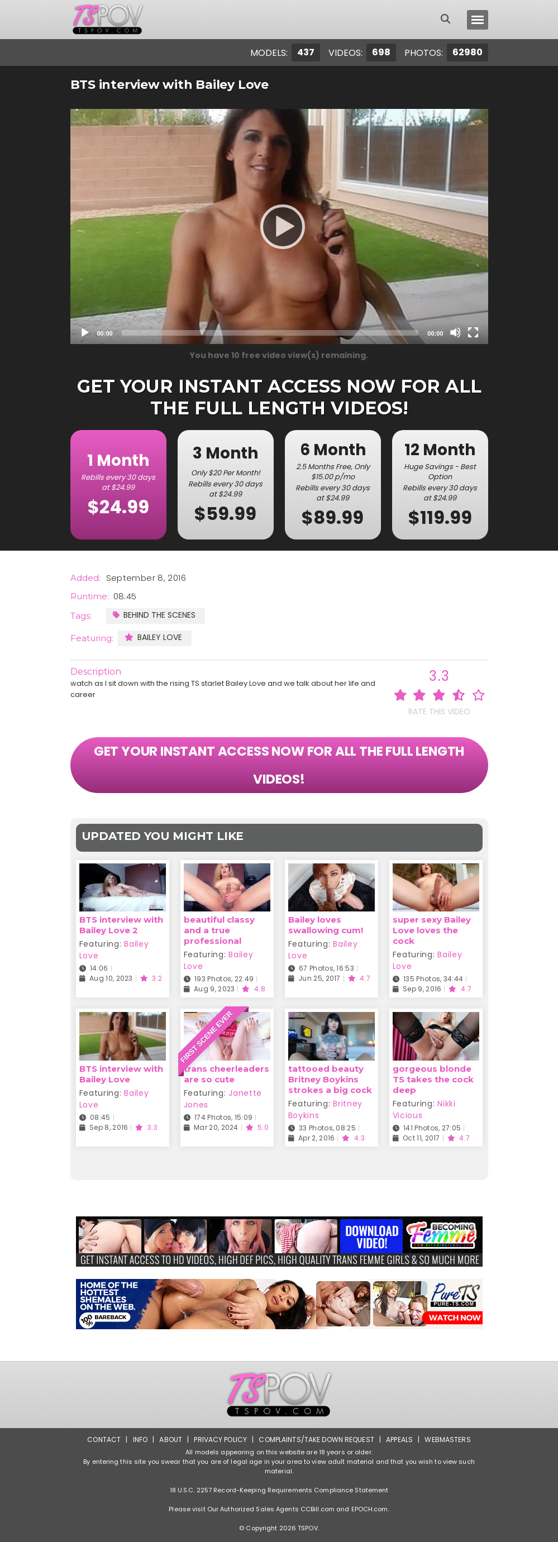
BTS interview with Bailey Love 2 (121, 924)
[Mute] (455, 332)
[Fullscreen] (473, 332)
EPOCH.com (369, 1509)
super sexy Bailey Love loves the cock (432, 930)
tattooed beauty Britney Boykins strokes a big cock (330, 1079)
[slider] (270, 333)
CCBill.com (318, 1509)
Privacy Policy (220, 1439)
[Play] (279, 226)
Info (140, 1439)
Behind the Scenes (154, 614)
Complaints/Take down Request (316, 1439)
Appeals (399, 1439)
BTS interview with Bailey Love (121, 1074)
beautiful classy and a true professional (219, 930)
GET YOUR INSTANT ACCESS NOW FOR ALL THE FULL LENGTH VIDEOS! (279, 765)
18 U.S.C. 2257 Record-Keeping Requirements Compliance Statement (279, 1490)
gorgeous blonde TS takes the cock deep (433, 1079)
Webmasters (447, 1439)
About (170, 1439)
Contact (104, 1439)
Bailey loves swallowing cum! (325, 924)
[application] (279, 226)
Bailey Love (153, 637)
